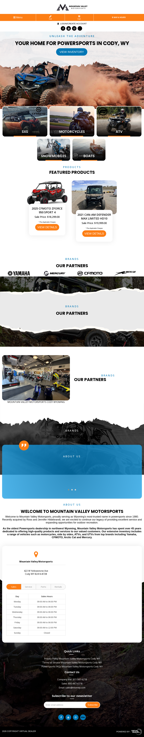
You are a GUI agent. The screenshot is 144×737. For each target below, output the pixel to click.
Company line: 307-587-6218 (72, 679)
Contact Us (72, 672)
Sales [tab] (13, 586)
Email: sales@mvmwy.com (72, 687)
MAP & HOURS (119, 17)
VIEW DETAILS (47, 227)
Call (50, 17)
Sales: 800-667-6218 (72, 683)
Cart (79, 17)
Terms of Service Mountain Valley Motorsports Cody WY (72, 662)
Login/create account (72, 23)
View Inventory (72, 51)
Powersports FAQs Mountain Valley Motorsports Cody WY (72, 666)
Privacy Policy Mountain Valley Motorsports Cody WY (72, 658)
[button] (68, 489)
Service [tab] (28, 586)
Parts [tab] (43, 586)
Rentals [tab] (58, 586)
